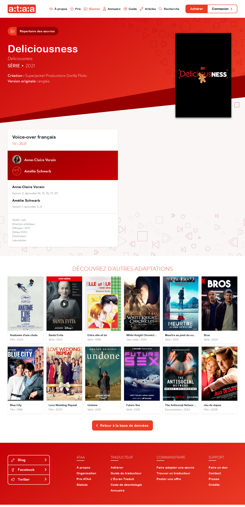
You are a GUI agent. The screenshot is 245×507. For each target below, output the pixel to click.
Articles (144, 9)
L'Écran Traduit (122, 481)
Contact (215, 475)
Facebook (29, 472)
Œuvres (88, 9)
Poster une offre (169, 481)
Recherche (165, 9)
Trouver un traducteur (173, 475)
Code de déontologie (126, 487)
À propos (54, 9)
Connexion (221, 9)
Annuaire (108, 9)
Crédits (214, 487)
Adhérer (194, 9)
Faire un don (218, 469)
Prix (71, 9)
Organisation (86, 475)
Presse (214, 481)
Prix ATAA (84, 481)
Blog (29, 462)
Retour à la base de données (122, 428)
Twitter (29, 482)
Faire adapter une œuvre (175, 469)
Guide (126, 9)
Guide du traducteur (126, 475)
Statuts (82, 487)
